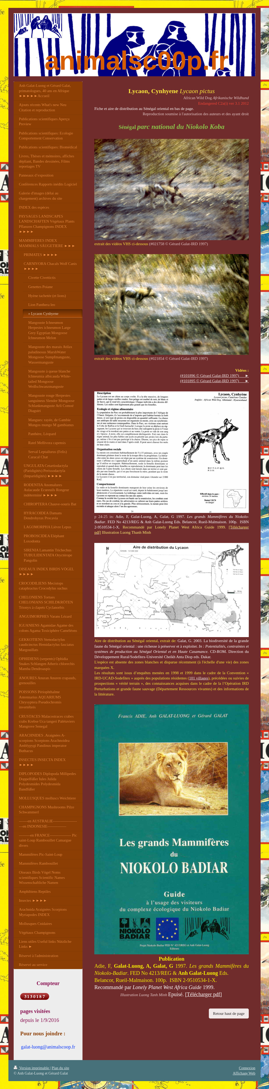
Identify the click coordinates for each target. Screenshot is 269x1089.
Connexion (247, 1068)
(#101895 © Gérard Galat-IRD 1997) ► (214, 381)
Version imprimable (32, 1068)
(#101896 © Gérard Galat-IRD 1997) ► (214, 376)
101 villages (198, 678)
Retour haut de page (229, 1013)
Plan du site (60, 1068)
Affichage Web (244, 1073)
